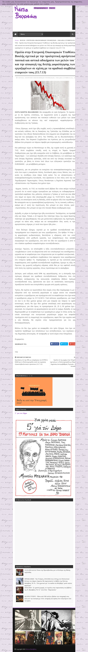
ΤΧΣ (16, 43)
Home (17, 40)
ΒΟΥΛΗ (22, 40)
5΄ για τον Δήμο (21, 413)
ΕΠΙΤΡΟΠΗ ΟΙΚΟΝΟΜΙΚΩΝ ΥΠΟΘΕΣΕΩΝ (41, 40)
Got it (52, 8)
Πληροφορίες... (40, 8)
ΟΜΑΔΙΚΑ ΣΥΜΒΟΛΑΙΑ (66, 40)
